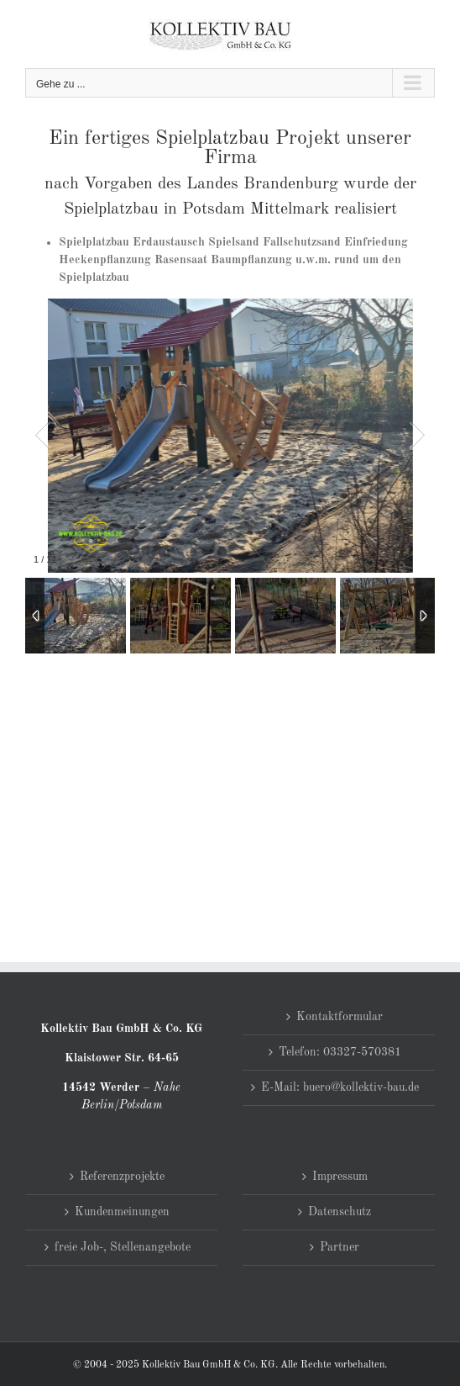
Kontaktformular (339, 1017)
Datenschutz (339, 1212)
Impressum (340, 1176)
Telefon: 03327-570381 (340, 1052)
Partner (339, 1247)
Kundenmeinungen (122, 1212)
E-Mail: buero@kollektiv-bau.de (340, 1087)
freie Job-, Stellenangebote (123, 1247)
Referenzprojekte (122, 1176)
